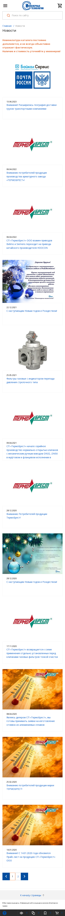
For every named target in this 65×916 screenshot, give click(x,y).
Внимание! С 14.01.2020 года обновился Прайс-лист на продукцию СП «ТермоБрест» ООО (30, 857)
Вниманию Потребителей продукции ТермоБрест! (26, 515)
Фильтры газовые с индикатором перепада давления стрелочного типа (30, 380)
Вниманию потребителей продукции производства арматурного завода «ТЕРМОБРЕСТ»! (26, 176)
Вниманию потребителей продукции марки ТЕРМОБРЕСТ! (30, 787)
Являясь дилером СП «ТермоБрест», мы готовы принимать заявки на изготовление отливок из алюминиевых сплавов (30, 721)
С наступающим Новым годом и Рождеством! (31, 310)
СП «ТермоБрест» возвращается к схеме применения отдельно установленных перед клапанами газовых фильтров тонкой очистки (32, 653)
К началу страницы (32, 895)
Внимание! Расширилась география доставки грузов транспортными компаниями (31, 106)
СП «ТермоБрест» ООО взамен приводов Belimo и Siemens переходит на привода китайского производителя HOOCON (29, 244)
